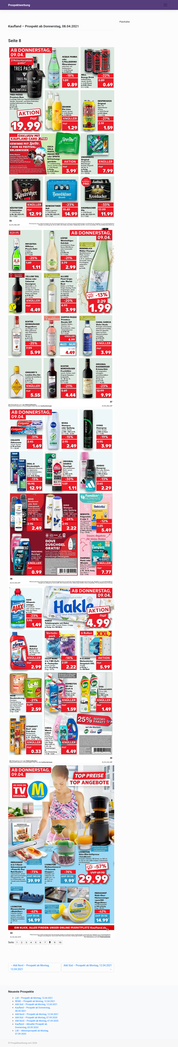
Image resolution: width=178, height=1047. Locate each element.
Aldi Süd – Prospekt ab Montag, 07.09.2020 (36, 1017)
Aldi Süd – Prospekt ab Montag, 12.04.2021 (88, 965)
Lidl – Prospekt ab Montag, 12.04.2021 (34, 998)
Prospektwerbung (19, 5)
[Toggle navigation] (165, 5)
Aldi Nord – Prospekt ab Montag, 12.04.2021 (30, 967)
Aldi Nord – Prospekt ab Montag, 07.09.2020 (36, 1020)
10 (60, 942)
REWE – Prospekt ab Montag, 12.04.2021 (35, 1001)
